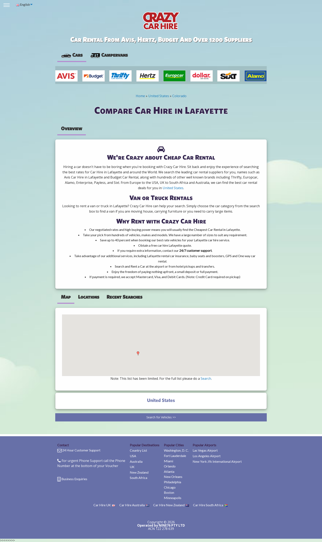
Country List (138, 450)
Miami (168, 461)
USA (133, 456)
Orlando (170, 466)
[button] (138, 353)
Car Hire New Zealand (171, 505)
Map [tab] (66, 297)
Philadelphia (172, 482)
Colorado (179, 96)
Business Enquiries (74, 479)
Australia (136, 461)
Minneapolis (172, 498)
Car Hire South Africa (210, 505)
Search (206, 378)
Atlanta (169, 471)
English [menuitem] (23, 4)
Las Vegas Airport (205, 450)
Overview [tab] (71, 128)
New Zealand (139, 472)
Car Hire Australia (134, 505)
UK (132, 467)
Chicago (170, 487)
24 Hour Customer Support (81, 450)
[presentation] (108, 55)
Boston (169, 492)
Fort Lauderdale (175, 456)
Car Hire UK (104, 505)
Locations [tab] (88, 297)
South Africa (138, 478)
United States (158, 96)
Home (140, 96)
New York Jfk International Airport (217, 461)
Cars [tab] (72, 55)
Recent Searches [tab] (124, 297)
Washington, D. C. (176, 450)
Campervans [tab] (109, 55)
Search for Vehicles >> (161, 417)
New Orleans (173, 477)
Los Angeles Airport (207, 456)
